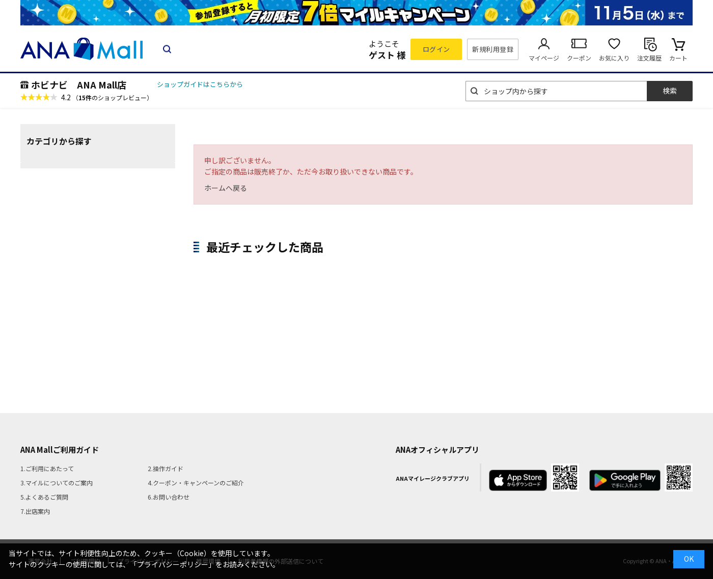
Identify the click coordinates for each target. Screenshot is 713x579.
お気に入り (614, 57)
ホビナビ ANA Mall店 (78, 84)
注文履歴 (649, 57)
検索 (670, 90)
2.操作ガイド (165, 468)
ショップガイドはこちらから (200, 84)
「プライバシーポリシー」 (172, 564)
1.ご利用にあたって (47, 468)
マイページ (544, 57)
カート (678, 57)
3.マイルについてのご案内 (56, 482)
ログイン (436, 49)
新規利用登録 (492, 49)
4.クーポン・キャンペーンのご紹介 (196, 482)
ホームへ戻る (225, 188)
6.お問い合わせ (168, 497)
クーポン (579, 57)
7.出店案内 (35, 511)
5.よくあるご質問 (44, 497)
